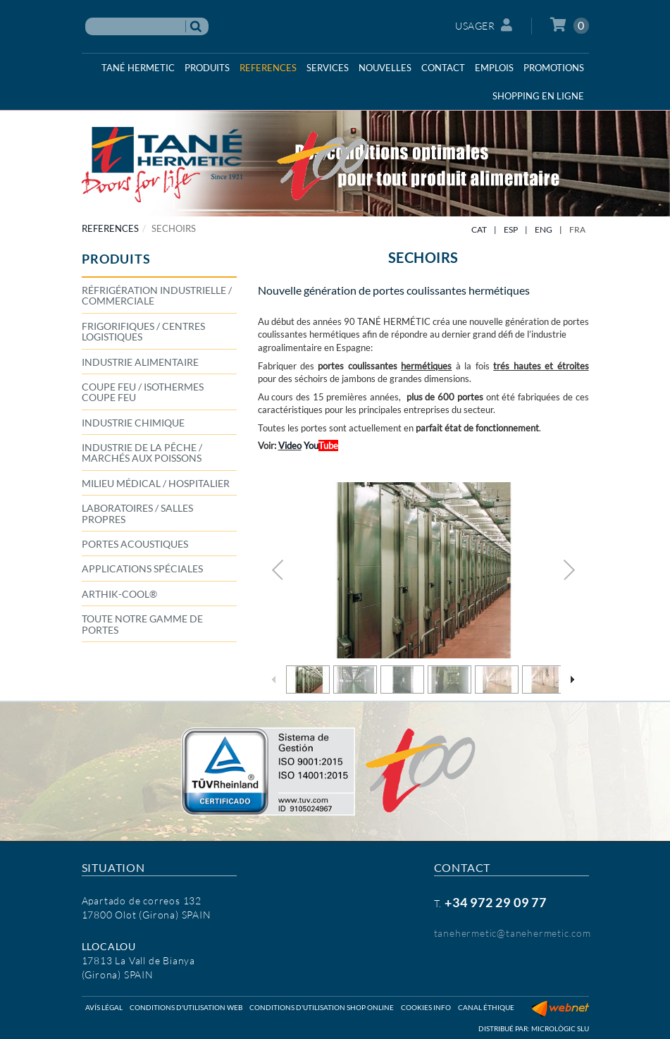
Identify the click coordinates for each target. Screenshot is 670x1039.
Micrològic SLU (560, 1028)
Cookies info (426, 1007)
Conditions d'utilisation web (186, 1007)
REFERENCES (110, 228)
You (320, 445)
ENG (543, 229)
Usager (484, 25)
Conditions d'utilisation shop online (321, 1007)
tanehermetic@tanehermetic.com (512, 933)
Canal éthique (486, 1007)
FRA (577, 229)
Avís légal (104, 1007)
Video (290, 445)
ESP (511, 229)
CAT (479, 229)
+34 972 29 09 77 (496, 902)
